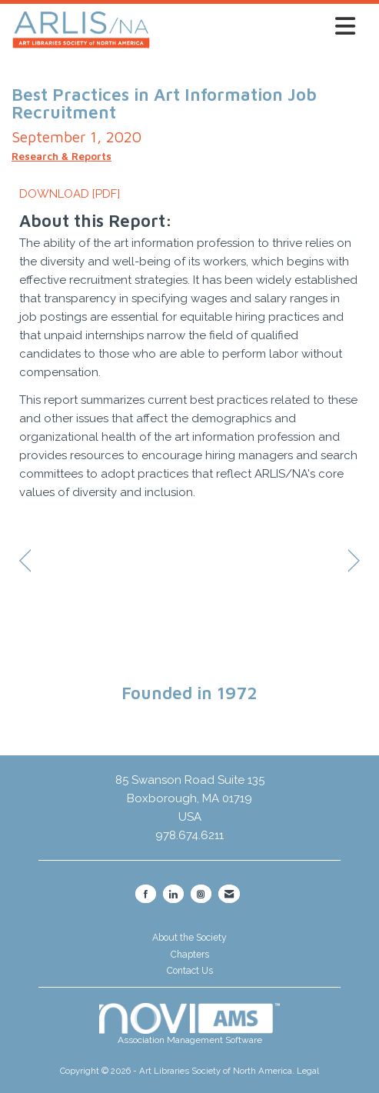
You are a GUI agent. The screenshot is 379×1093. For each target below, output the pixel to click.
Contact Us (190, 970)
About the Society (189, 937)
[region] (354, 561)
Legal (308, 1070)
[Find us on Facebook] (145, 894)
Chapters (190, 954)
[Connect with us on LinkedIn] (173, 894)
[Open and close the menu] (257, 27)
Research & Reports (61, 156)
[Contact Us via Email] (229, 894)
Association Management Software (190, 1024)
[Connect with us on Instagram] (201, 894)
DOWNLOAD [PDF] (69, 194)
